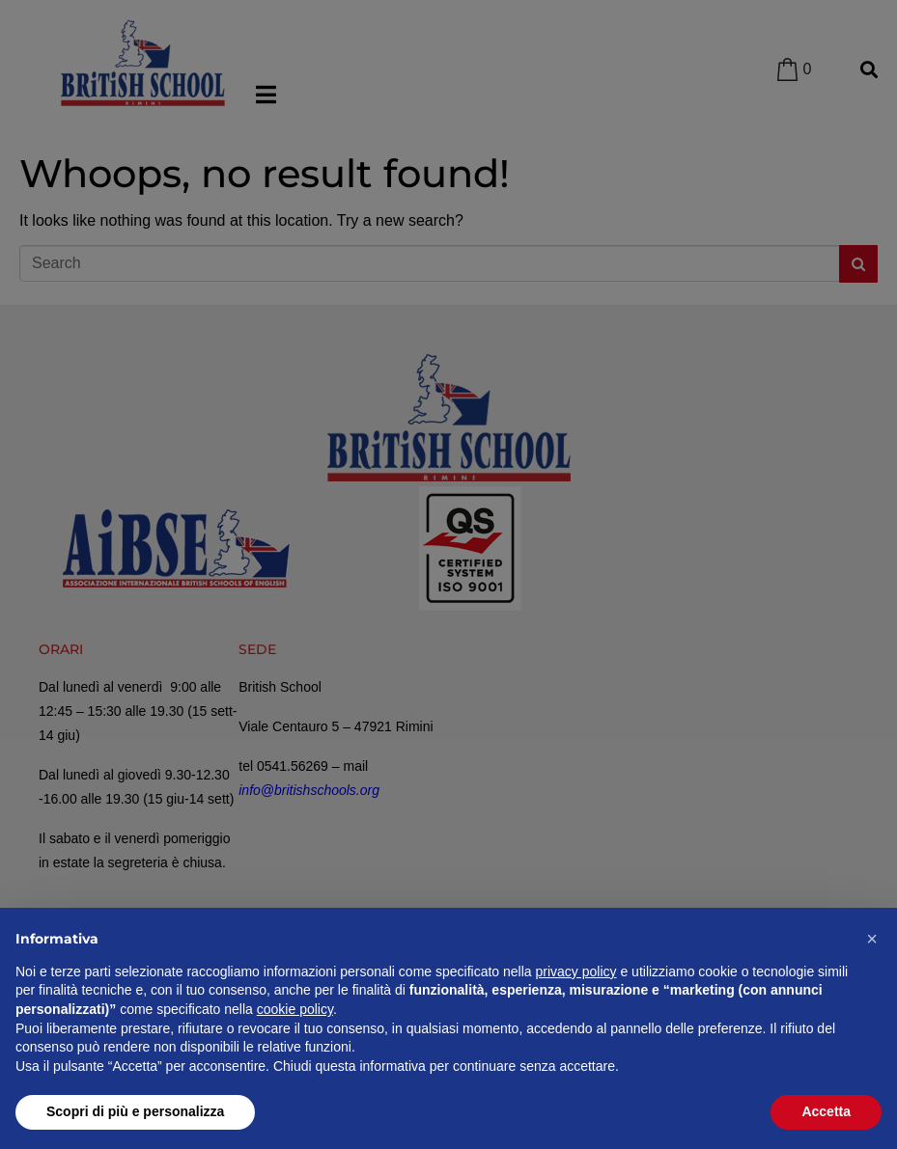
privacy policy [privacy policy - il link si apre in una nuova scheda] (576, 971)
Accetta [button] (826, 1111)
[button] (871, 938)
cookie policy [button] (295, 1009)
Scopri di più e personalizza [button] (135, 1111)
